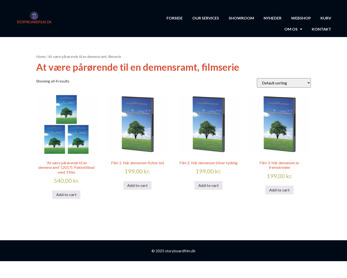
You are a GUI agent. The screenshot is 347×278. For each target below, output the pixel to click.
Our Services (205, 18)
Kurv (325, 18)
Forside (175, 18)
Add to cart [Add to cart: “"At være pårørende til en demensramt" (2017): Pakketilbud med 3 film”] (66, 194)
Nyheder (272, 18)
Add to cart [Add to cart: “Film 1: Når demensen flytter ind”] (137, 185)
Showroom (241, 18)
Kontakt (321, 29)
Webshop (301, 18)
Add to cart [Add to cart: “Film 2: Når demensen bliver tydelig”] (208, 185)
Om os (293, 29)
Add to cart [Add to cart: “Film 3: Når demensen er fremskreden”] (279, 190)
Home (41, 56)
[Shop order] (284, 83)
